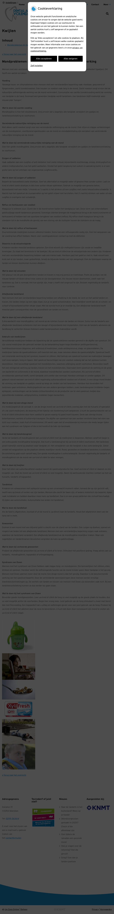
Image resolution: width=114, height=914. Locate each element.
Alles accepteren (44, 58)
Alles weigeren (70, 58)
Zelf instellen (37, 65)
